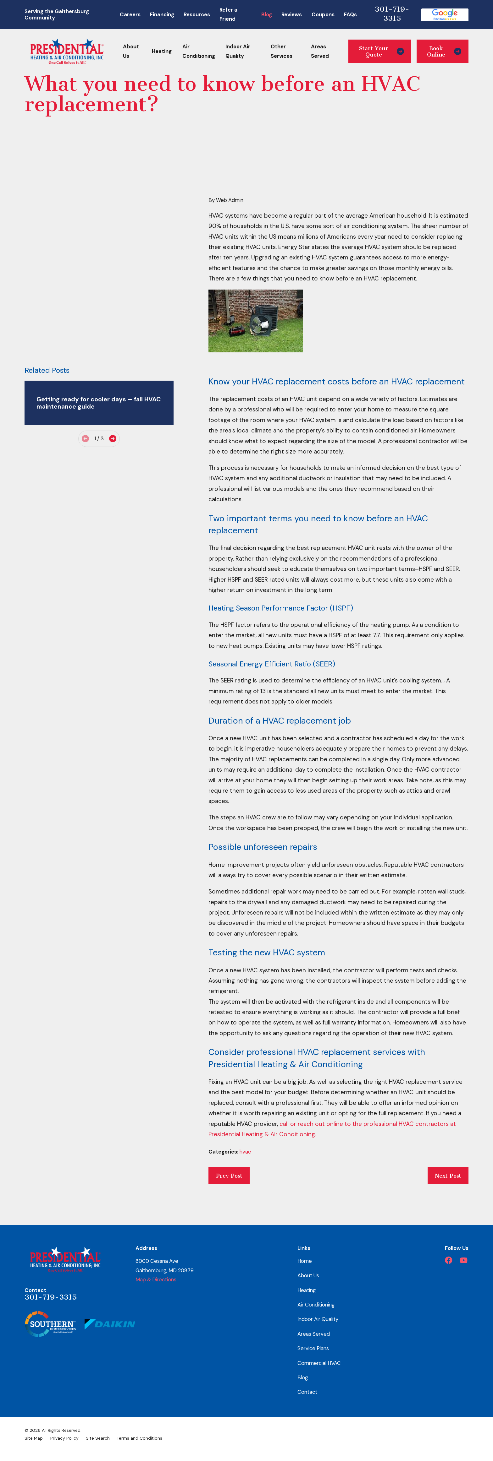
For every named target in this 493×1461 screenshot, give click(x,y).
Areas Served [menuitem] (320, 51)
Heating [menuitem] (162, 51)
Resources (197, 14)
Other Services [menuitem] (281, 51)
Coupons (323, 14)
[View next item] (112, 308)
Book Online (444, 51)
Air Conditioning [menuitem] (198, 51)
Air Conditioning (316, 1304)
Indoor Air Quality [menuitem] (237, 51)
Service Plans (313, 1348)
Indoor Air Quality (317, 1319)
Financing (162, 14)
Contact (307, 1391)
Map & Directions (156, 1279)
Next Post (448, 1175)
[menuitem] (34, 1438)
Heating (306, 1290)
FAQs (350, 14)
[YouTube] (463, 1260)
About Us (308, 1275)
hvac (245, 1151)
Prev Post (229, 1175)
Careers (130, 14)
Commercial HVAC (319, 1363)
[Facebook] (448, 1260)
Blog (266, 14)
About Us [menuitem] (131, 51)
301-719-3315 (392, 14)
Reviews (291, 14)
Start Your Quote (381, 51)
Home (304, 1260)
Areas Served (313, 1333)
